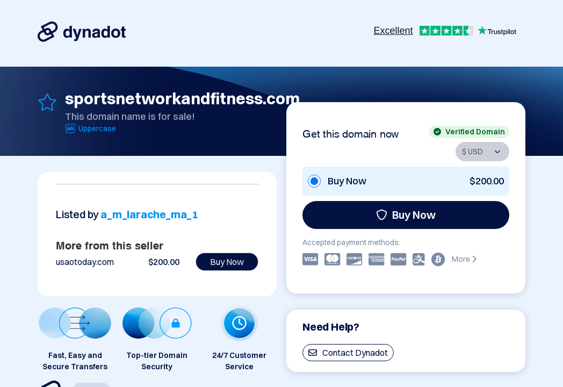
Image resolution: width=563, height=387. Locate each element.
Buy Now (406, 214)
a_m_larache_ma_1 (149, 214)
